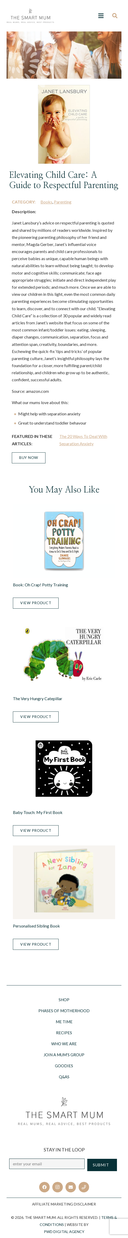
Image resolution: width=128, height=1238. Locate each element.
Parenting (62, 201)
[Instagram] (57, 1187)
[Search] (116, 15)
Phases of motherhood (64, 1010)
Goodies (64, 1065)
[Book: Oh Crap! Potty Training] (64, 541)
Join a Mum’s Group (64, 1054)
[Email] (70, 1187)
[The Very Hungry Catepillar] (64, 655)
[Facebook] (44, 1187)
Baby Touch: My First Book (38, 812)
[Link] (30, 16)
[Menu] (101, 15)
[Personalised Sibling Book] (64, 882)
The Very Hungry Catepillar (37, 698)
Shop (64, 999)
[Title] (84, 1187)
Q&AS (64, 1076)
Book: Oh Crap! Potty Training (40, 584)
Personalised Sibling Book (36, 925)
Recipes (64, 1032)
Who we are (64, 1043)
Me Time (64, 1021)
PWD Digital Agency (64, 1231)
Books (46, 201)
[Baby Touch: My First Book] (64, 769)
